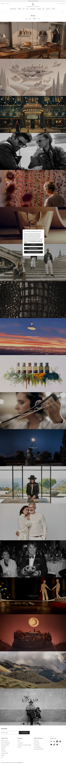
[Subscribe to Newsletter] (7, 3)
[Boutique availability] (5, 3)
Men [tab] (30, 18)
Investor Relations (37, 747)
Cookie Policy (36, 745)
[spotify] (57, 744)
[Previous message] (3, 12)
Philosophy (20, 738)
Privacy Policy (37, 742)
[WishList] (60, 3)
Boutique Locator (4, 753)
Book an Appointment (5, 742)
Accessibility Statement (38, 749)
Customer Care (4, 738)
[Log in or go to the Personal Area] (62, 3)
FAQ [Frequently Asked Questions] (2, 757)
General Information (38, 738)
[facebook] (57, 741)
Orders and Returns (5, 745)
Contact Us (3, 751)
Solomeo (19, 747)
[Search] (58, 3)
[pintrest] (60, 741)
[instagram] (51, 741)
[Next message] (63, 12)
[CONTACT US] (3, 3)
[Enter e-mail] (10, 732)
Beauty (19, 740)
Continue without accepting (33, 252)
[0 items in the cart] (64, 3)
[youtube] (51, 744)
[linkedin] (54, 741)
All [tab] (26, 18)
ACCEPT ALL (33, 244)
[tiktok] (54, 744)
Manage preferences (33, 248)
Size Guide (3, 747)
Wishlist (2, 755)
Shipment (3, 749)
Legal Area (36, 740)
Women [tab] (34, 18)
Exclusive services (4, 740)
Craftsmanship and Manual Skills (24, 745)
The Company (20, 742)
